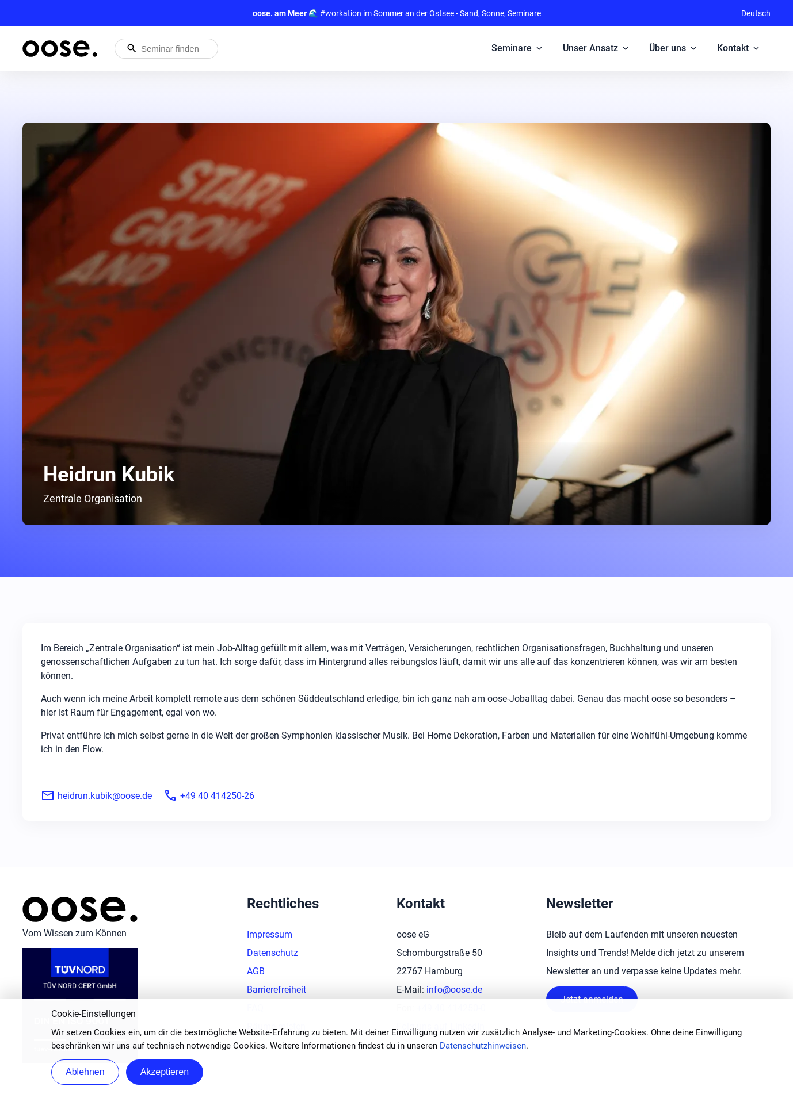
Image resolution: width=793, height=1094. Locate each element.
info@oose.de (454, 989)
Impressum (269, 934)
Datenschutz (272, 952)
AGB (256, 971)
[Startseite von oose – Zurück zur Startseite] (59, 49)
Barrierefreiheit (276, 989)
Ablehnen (85, 1072)
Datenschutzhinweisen (483, 1046)
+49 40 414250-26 (208, 795)
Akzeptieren (164, 1072)
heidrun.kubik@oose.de (96, 795)
